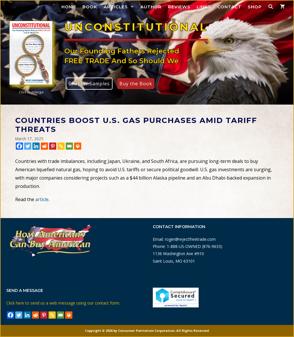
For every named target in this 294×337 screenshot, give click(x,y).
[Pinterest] (52, 146)
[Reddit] (44, 146)
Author (151, 6)
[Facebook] (19, 146)
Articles (120, 7)
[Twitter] (27, 146)
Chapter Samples (89, 83)
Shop (255, 6)
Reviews (179, 6)
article (42, 199)
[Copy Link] (61, 146)
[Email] (69, 146)
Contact (229, 6)
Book (89, 6)
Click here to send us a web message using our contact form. (63, 303)
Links (204, 6)
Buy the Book (135, 83)
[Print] (77, 146)
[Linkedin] (36, 146)
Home (68, 6)
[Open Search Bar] (271, 7)
